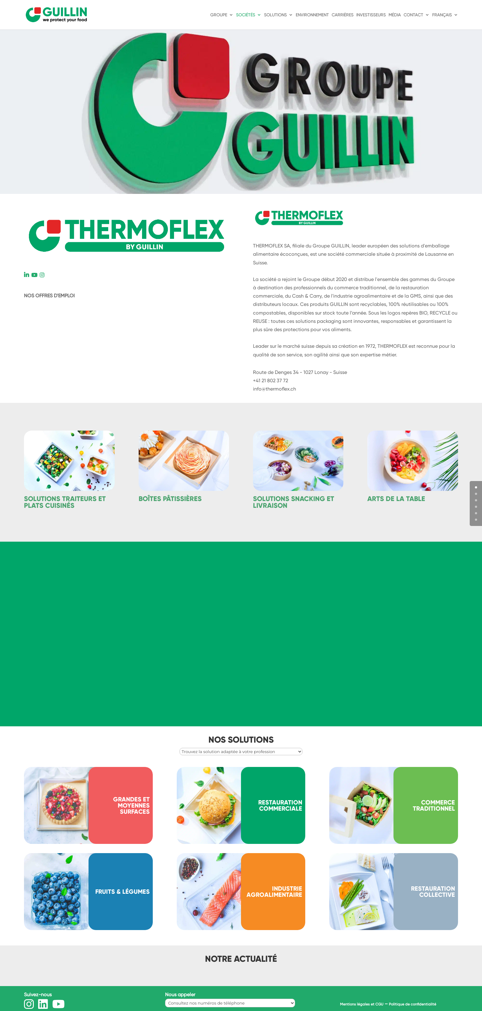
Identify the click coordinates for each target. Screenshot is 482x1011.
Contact (413, 15)
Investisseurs (371, 15)
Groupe (218, 15)
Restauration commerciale (280, 805)
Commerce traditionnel (434, 805)
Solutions (275, 15)
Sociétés (245, 15)
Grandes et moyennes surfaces (131, 805)
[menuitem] (445, 21)
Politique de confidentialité (412, 1004)
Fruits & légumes (122, 891)
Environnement (312, 15)
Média (395, 15)
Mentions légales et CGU (361, 1004)
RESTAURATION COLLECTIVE (433, 891)
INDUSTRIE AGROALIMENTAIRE (274, 891)
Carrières (343, 15)
